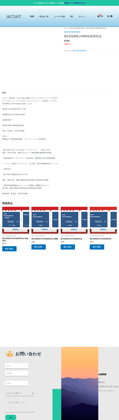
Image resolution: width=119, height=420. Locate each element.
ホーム (66, 28)
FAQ (71, 16)
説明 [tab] (4, 93)
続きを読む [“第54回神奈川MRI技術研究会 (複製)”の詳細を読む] (39, 249)
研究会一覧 (44, 16)
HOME (32, 16)
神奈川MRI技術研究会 (77, 28)
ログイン (82, 16)
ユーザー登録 (59, 16)
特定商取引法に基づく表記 (108, 386)
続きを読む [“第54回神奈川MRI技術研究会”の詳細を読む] (68, 247)
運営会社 (101, 381)
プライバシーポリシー (106, 390)
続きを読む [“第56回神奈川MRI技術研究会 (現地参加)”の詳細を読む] (10, 249)
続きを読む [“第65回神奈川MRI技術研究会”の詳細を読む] (97, 247)
